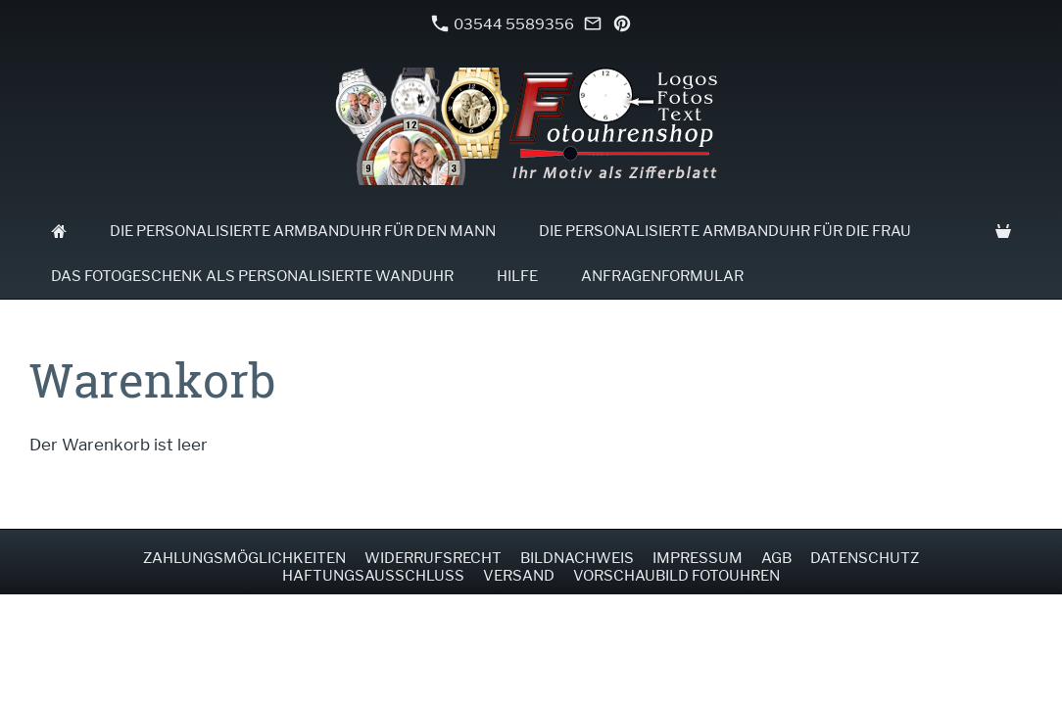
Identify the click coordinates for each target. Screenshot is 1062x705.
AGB (776, 558)
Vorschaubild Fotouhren (676, 576)
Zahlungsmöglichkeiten (244, 558)
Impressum (697, 558)
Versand (519, 576)
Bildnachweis (577, 558)
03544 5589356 (502, 24)
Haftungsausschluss (373, 576)
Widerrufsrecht (433, 558)
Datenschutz (864, 558)
